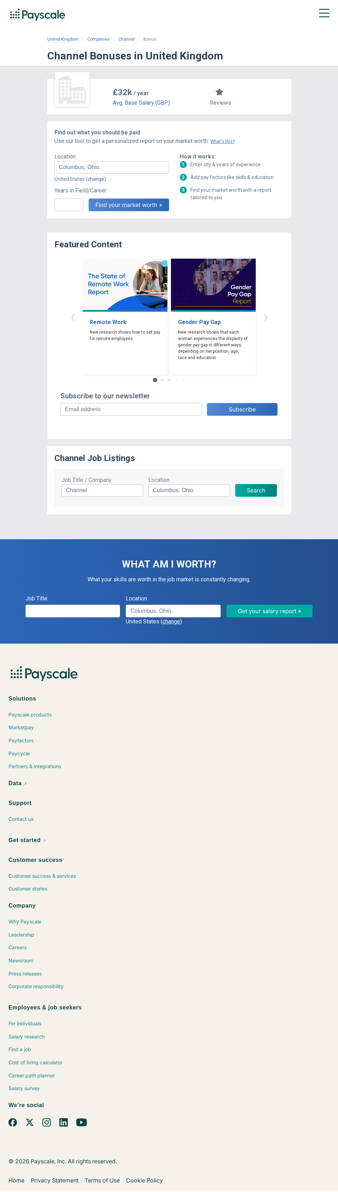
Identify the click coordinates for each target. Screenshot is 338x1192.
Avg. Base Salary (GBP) (141, 102)
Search (256, 490)
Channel (126, 39)
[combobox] (111, 167)
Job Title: (36, 598)
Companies (98, 39)
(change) (96, 179)
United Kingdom (62, 39)
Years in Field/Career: (80, 190)
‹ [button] (72, 316)
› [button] (265, 316)
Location (159, 480)
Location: (65, 156)
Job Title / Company (86, 480)
